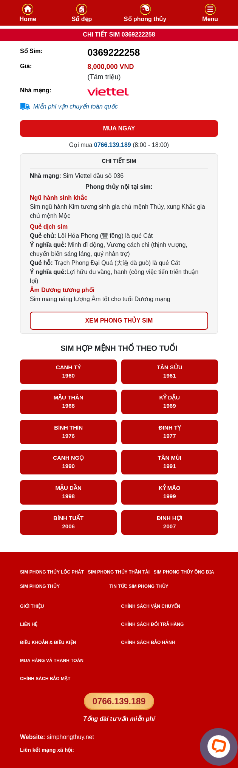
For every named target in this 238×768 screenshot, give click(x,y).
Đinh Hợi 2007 (169, 522)
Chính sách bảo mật (45, 678)
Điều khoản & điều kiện (48, 642)
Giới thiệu (32, 606)
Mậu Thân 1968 (68, 401)
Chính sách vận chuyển (150, 606)
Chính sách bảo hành (148, 642)
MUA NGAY (119, 128)
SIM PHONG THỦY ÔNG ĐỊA (183, 572)
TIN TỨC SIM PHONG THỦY (139, 586)
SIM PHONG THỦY (40, 586)
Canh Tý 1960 (68, 371)
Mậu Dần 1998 (69, 492)
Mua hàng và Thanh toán (51, 660)
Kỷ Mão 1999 (170, 492)
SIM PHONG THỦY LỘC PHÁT (52, 572)
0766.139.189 (119, 701)
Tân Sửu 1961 (169, 371)
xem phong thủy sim (119, 320)
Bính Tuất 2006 (68, 522)
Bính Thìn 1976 (68, 431)
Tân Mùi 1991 (170, 462)
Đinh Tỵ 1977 (170, 431)
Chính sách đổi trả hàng (152, 624)
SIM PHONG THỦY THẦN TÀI (119, 572)
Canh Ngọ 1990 (68, 462)
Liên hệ (28, 624)
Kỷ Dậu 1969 (169, 401)
